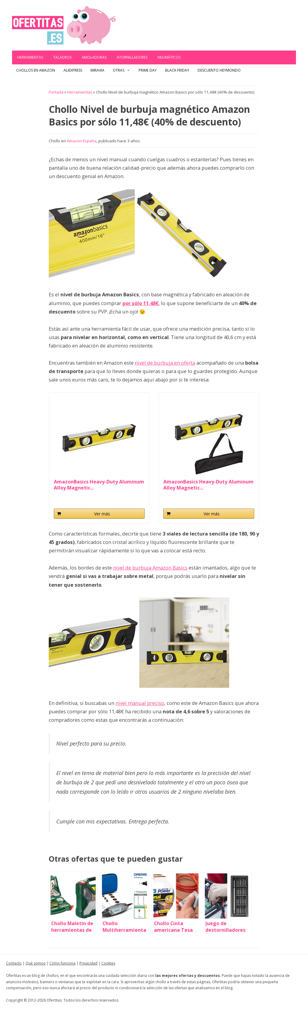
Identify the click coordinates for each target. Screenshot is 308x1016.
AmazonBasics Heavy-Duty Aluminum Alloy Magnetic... (99, 485)
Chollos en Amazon (35, 70)
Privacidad (88, 963)
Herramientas (30, 57)
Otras (123, 70)
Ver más (102, 514)
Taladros (62, 57)
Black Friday (177, 70)
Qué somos (35, 963)
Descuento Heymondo (219, 70)
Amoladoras (94, 57)
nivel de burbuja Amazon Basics (150, 567)
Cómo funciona (62, 963)
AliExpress (72, 70)
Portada (56, 92)
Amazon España (82, 141)
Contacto (14, 963)
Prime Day (148, 70)
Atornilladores (132, 57)
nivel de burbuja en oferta (165, 362)
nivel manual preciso (140, 702)
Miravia (97, 70)
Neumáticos (169, 57)
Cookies (108, 963)
